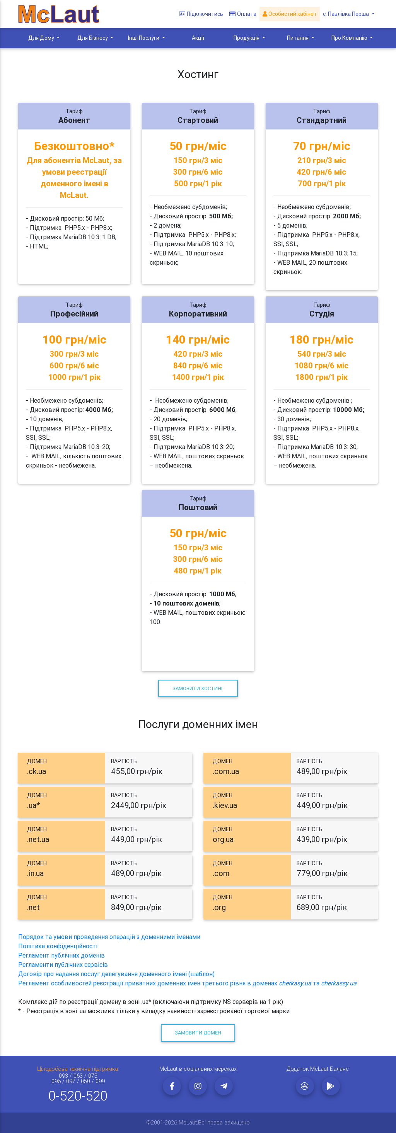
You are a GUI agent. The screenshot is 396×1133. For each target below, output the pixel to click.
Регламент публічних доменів (61, 955)
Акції (198, 37)
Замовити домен (198, 1032)
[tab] (105, 768)
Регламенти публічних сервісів (63, 964)
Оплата (242, 13)
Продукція (247, 37)
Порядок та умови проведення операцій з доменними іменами (109, 937)
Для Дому (41, 37)
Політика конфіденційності (57, 946)
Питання (298, 37)
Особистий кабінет (290, 13)
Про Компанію (350, 37)
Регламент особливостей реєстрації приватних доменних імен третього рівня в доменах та (187, 983)
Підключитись (201, 13)
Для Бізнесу (93, 37)
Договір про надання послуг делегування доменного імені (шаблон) (116, 974)
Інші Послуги (144, 37)
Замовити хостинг (198, 688)
